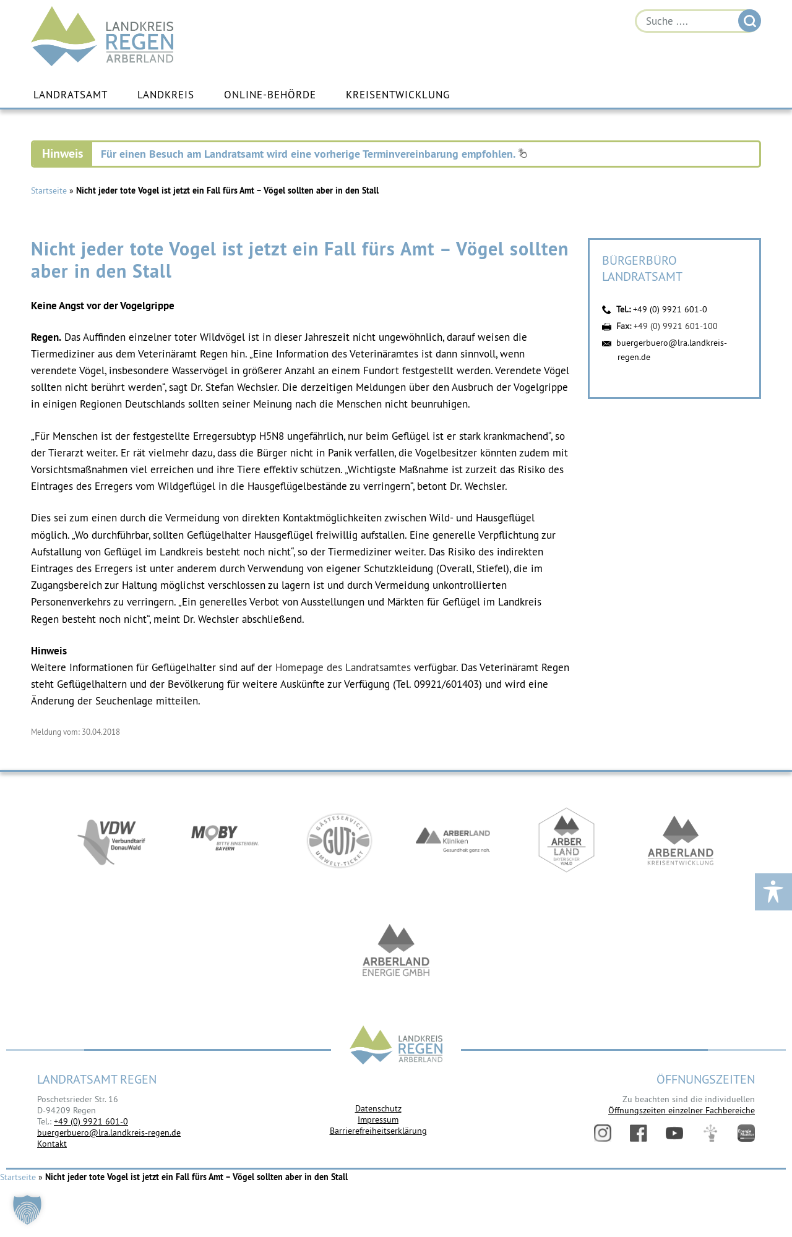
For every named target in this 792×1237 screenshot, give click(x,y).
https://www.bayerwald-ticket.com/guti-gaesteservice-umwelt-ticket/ (339, 840)
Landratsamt (70, 94)
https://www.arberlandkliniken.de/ (453, 840)
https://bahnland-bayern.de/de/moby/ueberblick (225, 840)
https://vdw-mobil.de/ (111, 840)
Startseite (49, 190)
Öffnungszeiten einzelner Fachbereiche (681, 1110)
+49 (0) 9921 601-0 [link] (91, 1121)
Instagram (602, 1133)
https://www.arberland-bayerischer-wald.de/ (567, 840)
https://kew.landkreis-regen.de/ (681, 840)
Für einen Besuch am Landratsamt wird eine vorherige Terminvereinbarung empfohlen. (314, 154)
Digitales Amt (710, 1133)
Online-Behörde (270, 94)
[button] (27, 1210)
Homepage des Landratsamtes (343, 667)
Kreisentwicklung (398, 94)
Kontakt (52, 1143)
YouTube (674, 1133)
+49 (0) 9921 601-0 (670, 309)
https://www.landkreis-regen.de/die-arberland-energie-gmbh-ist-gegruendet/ (396, 951)
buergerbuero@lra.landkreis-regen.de (109, 1132)
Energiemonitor (746, 1133)
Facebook (638, 1133)
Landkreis (165, 94)
